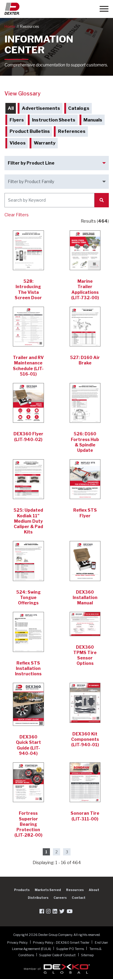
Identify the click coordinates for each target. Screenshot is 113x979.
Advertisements (41, 108)
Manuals (92, 120)
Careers (60, 897)
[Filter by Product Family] (56, 181)
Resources (29, 26)
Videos (18, 143)
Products (22, 890)
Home (9, 26)
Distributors (38, 897)
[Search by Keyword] (49, 200)
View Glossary (22, 93)
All (11, 108)
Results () (95, 221)
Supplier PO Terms (70, 949)
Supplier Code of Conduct (57, 955)
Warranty (44, 143)
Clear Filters (16, 214)
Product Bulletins (30, 131)
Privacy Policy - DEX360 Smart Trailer (61, 942)
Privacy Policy (17, 942)
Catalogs (78, 108)
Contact (78, 897)
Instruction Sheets (53, 120)
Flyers (17, 120)
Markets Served (48, 890)
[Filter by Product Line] (56, 163)
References (71, 131)
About (94, 890)
